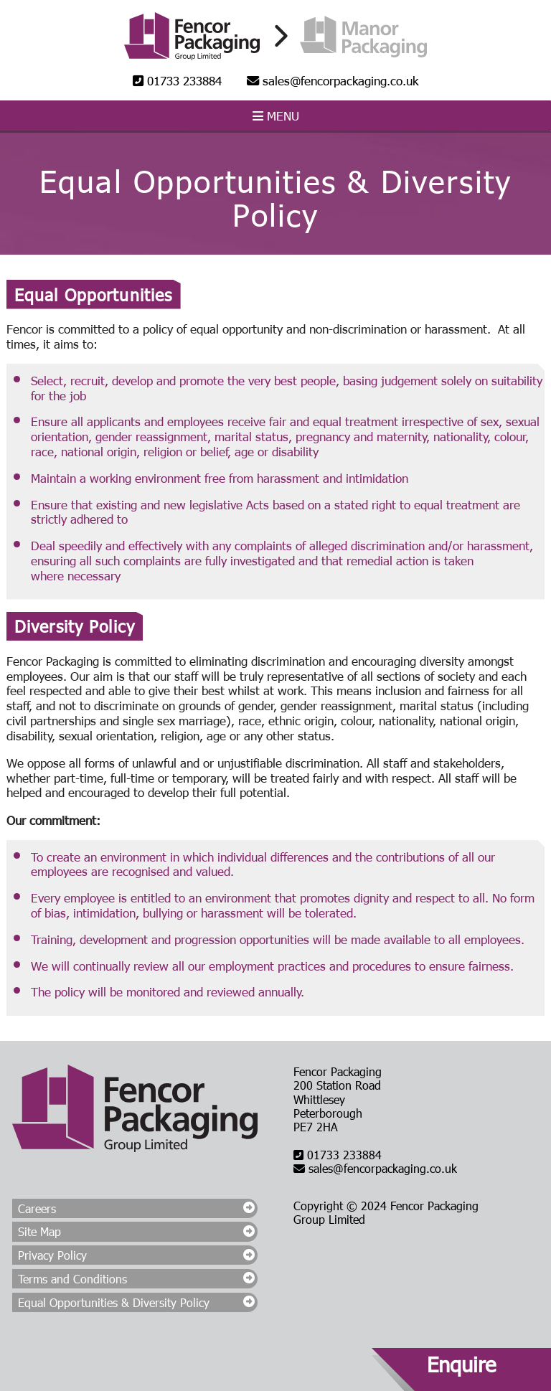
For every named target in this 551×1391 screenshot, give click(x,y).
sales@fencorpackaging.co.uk (332, 80)
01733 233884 (177, 80)
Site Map (39, 1231)
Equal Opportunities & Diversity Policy (113, 1302)
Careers (37, 1208)
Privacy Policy (52, 1255)
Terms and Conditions (72, 1278)
